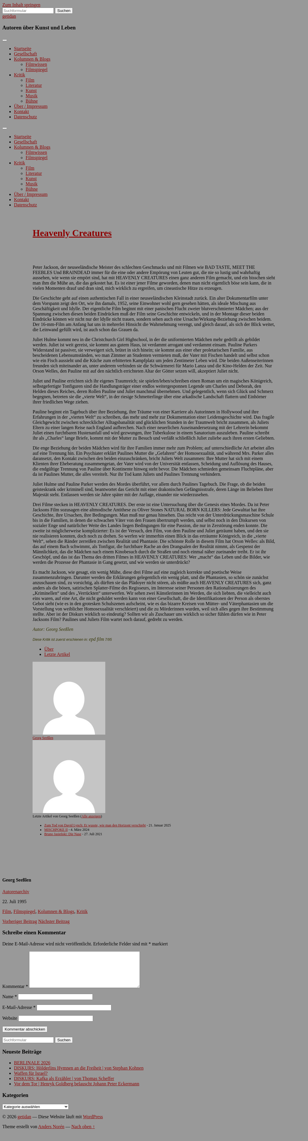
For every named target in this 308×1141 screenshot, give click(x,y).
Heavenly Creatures (72, 233)
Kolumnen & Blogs (32, 59)
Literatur (34, 85)
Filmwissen (36, 64)
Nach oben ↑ (83, 1133)
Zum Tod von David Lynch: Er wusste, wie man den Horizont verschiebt (95, 825)
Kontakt (21, 111)
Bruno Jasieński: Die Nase (62, 834)
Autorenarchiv (15, 891)
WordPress (93, 1123)
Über (49, 649)
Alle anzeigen (91, 816)
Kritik (19, 74)
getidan (9, 16)
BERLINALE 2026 (32, 1069)
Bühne (32, 101)
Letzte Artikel (57, 654)
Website (9, 1025)
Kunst (31, 90)
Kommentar (15, 993)
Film (30, 80)
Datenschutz (25, 116)
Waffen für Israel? (31, 1080)
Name (9, 1003)
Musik (32, 95)
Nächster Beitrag (54, 921)
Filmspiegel (37, 69)
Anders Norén (51, 1133)
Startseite (22, 48)
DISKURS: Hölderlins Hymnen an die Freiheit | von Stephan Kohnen (78, 1074)
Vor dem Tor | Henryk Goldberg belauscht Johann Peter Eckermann (76, 1090)
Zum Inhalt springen (21, 4)
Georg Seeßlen (43, 738)
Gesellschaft (25, 53)
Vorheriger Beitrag (19, 921)
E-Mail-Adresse (18, 1014)
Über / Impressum (31, 106)
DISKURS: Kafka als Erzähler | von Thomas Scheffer (64, 1085)
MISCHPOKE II (55, 830)
